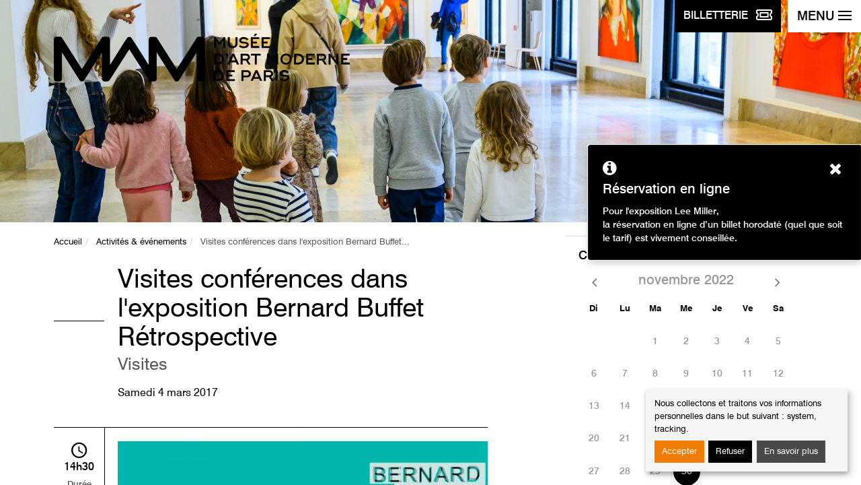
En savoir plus (791, 451)
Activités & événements (141, 242)
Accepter (679, 451)
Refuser (730, 451)
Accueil (68, 242)
